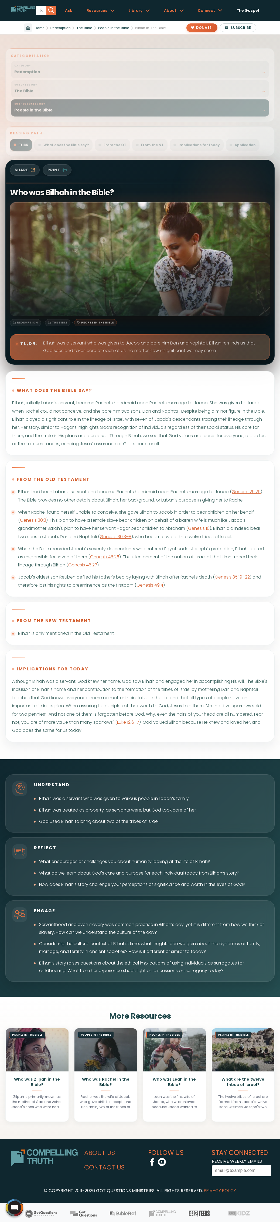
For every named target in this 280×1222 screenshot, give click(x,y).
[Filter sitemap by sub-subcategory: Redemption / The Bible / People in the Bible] (140, 105)
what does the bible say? (54, 390)
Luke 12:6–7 (128, 722)
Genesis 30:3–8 (115, 537)
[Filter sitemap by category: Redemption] (140, 66)
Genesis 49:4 (149, 585)
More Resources (140, 1016)
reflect (45, 848)
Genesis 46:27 (82, 565)
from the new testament (54, 621)
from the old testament (53, 479)
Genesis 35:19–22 (232, 577)
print (57, 170)
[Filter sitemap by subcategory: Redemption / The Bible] (140, 86)
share (25, 170)
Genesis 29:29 (246, 492)
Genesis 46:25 (104, 557)
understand (52, 785)
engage (45, 911)
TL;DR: (29, 343)
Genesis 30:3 (33, 520)
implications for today (52, 669)
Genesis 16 (199, 528)
